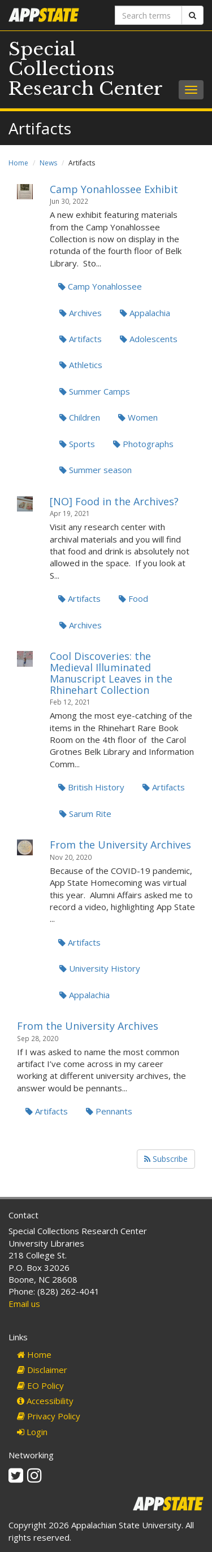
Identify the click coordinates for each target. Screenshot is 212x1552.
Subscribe (166, 1158)
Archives (80, 312)
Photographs (143, 443)
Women (138, 417)
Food (133, 598)
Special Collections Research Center (85, 69)
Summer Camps (94, 391)
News (48, 163)
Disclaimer (42, 1369)
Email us (24, 1303)
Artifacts (80, 338)
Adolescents (149, 338)
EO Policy (40, 1385)
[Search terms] (149, 15)
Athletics (80, 364)
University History (99, 968)
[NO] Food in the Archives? (114, 501)
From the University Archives (120, 844)
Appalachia (145, 312)
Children (79, 417)
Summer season (95, 469)
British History (91, 787)
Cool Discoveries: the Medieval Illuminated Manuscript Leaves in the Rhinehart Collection (111, 672)
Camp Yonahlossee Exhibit (114, 189)
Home (18, 163)
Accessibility (45, 1400)
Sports (77, 443)
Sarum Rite (85, 813)
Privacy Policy (48, 1416)
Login (32, 1431)
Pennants (109, 1111)
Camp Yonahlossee (100, 286)
